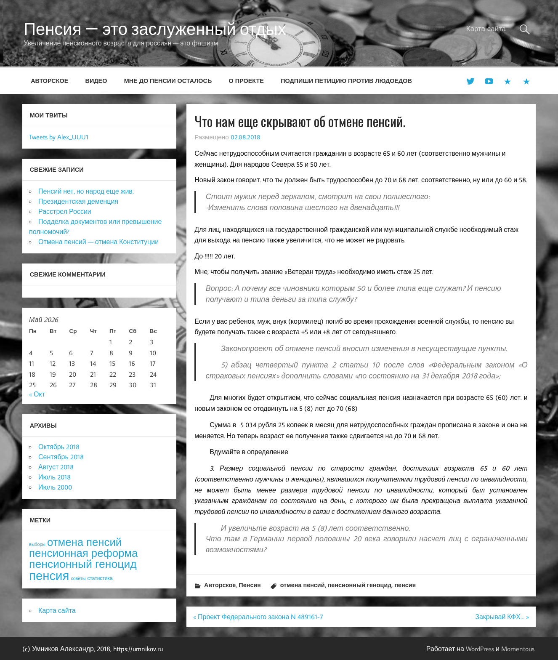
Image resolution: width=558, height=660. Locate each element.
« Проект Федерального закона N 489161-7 (258, 616)
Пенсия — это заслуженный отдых (155, 28)
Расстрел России (64, 211)
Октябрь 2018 (59, 446)
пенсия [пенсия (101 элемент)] (49, 575)
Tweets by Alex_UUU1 (58, 137)
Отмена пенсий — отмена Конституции (98, 241)
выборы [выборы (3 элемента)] (37, 544)
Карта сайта (486, 28)
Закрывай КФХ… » (502, 616)
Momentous (517, 648)
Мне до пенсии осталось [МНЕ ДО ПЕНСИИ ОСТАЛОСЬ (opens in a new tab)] (168, 81)
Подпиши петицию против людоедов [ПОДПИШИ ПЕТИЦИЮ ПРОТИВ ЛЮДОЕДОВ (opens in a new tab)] (346, 81)
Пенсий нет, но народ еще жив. (86, 191)
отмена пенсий (302, 585)
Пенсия (249, 585)
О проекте (246, 81)
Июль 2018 (54, 477)
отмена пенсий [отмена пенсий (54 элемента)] (84, 542)
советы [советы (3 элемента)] (78, 578)
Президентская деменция (78, 201)
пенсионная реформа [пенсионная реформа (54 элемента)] (83, 553)
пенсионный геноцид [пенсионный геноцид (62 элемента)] (83, 563)
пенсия (405, 585)
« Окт (37, 394)
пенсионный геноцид (360, 585)
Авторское (49, 81)
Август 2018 (56, 467)
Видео (96, 81)
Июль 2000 (55, 487)
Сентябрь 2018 (61, 456)
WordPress (480, 648)
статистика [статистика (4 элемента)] (99, 578)
